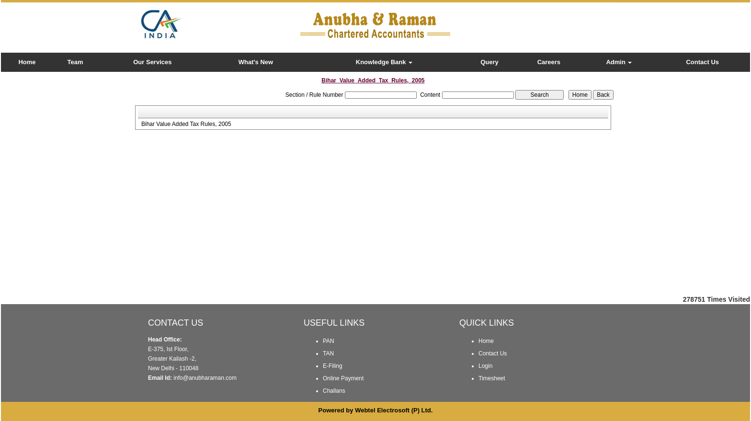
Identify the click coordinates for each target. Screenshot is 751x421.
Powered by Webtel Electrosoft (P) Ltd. (376, 410)
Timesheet (491, 378)
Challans (334, 390)
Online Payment (343, 378)
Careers (548, 62)
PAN (328, 341)
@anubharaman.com (210, 378)
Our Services (152, 62)
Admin (619, 62)
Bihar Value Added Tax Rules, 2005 (186, 124)
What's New (256, 62)
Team (75, 62)
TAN (328, 353)
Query (489, 62)
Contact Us (702, 62)
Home (26, 62)
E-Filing (332, 366)
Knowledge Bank (384, 62)
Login (485, 366)
